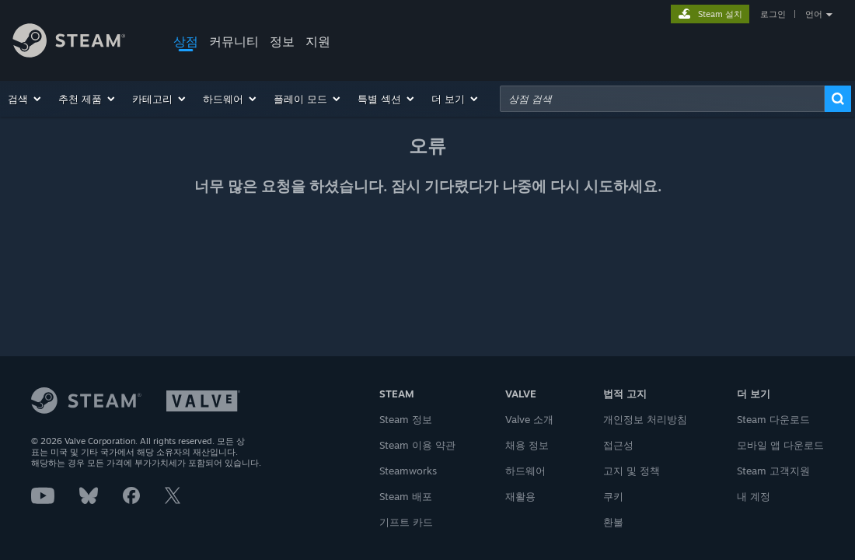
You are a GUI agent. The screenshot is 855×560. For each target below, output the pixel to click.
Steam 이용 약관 (417, 445)
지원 (317, 41)
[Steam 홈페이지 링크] (80, 42)
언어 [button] (813, 14)
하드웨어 (525, 470)
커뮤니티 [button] (234, 41)
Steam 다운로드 (773, 419)
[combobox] (662, 99)
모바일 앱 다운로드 (780, 445)
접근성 (618, 445)
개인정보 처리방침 (645, 419)
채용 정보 (527, 445)
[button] (25, 99)
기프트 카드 (406, 522)
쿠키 (613, 496)
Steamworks (408, 470)
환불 (613, 522)
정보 (282, 41)
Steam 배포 (405, 496)
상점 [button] (185, 41)
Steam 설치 (720, 14)
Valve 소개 (529, 419)
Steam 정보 (405, 419)
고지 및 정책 (631, 470)
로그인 (773, 14)
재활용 (520, 496)
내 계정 (753, 496)
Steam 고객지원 (773, 470)
